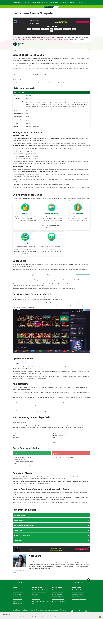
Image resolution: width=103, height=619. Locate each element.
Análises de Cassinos (49, 6)
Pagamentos (45, 2)
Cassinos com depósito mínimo (79, 599)
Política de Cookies (17, 601)
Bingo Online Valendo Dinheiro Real (40, 589)
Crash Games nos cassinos (58, 599)
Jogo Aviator (35, 594)
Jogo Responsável (17, 594)
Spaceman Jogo (36, 599)
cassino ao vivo (21, 297)
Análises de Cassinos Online (58, 601)
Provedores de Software (57, 596)
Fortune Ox (24, 275)
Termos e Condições (17, 599)
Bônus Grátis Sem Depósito (78, 592)
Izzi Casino (28, 95)
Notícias (72, 2)
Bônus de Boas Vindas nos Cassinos (80, 589)
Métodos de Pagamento (57, 592)
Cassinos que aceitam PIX (77, 594)
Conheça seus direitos (18, 592)
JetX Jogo (34, 596)
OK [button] (100, 616)
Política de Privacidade (18, 603)
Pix (13, 431)
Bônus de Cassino (36, 2)
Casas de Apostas (64, 2)
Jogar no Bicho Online (77, 596)
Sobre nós (15, 589)
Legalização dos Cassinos (19, 596)
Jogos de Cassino (54, 2)
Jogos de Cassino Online (57, 594)
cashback (16, 174)
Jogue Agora (83, 21)
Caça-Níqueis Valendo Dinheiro (39, 592)
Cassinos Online (26, 2)
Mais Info (59, 616)
